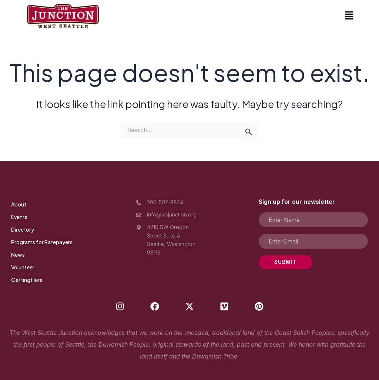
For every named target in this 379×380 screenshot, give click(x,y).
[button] (349, 16)
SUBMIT (278, 262)
